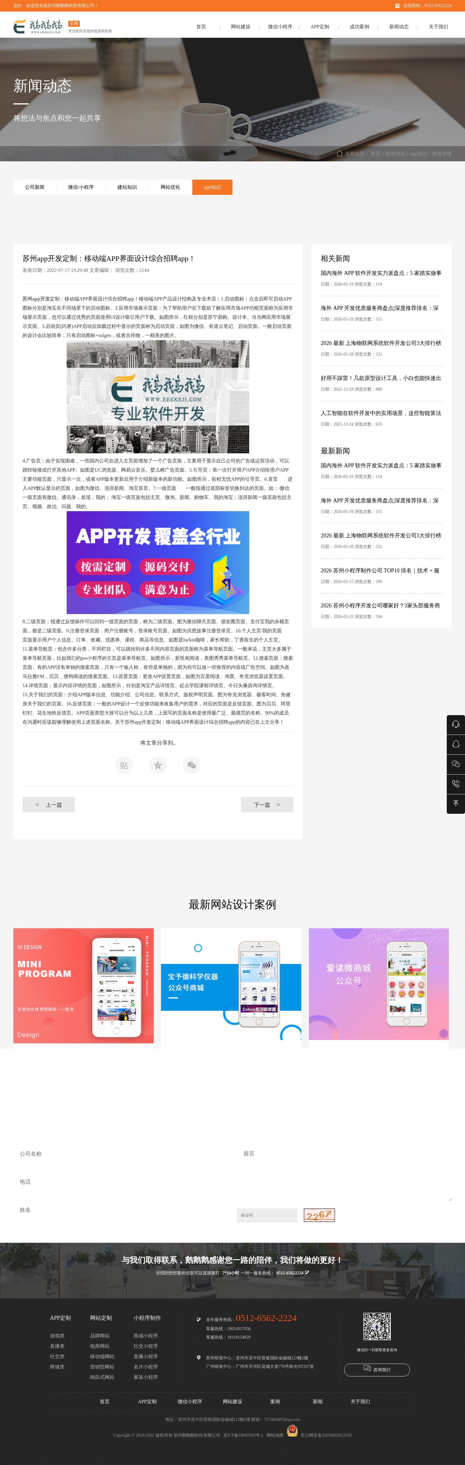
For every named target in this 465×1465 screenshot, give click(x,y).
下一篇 (267, 804)
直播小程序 (146, 1356)
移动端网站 (102, 1356)
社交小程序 (146, 1346)
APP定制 (319, 26)
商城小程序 (146, 1335)
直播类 (57, 1346)
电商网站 (100, 1346)
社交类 (57, 1356)
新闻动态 (399, 26)
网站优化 (170, 187)
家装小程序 (146, 1377)
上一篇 (48, 804)
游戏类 (57, 1335)
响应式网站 (102, 1377)
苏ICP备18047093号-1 (243, 1435)
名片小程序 (146, 1366)
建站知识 (127, 187)
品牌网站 (100, 1335)
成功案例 (359, 26)
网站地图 (275, 1435)
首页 (201, 26)
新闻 (318, 1401)
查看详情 (442, 153)
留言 (344, 1172)
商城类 (57, 1366)
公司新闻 (34, 187)
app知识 (418, 153)
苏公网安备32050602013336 (319, 1435)
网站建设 (240, 26)
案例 (275, 1401)
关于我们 (438, 26)
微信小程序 (280, 26)
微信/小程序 (81, 187)
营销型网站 (102, 1366)
